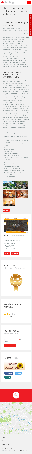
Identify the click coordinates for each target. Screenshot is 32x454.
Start (3, 437)
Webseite (7, 253)
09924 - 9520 (9, 246)
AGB (25, 450)
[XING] (7, 377)
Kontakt (4, 441)
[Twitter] (18, 373)
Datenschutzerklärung (30, 21)
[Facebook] (8, 373)
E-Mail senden (15, 253)
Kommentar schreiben (10, 345)
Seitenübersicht (7, 448)
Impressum (30, 32)
